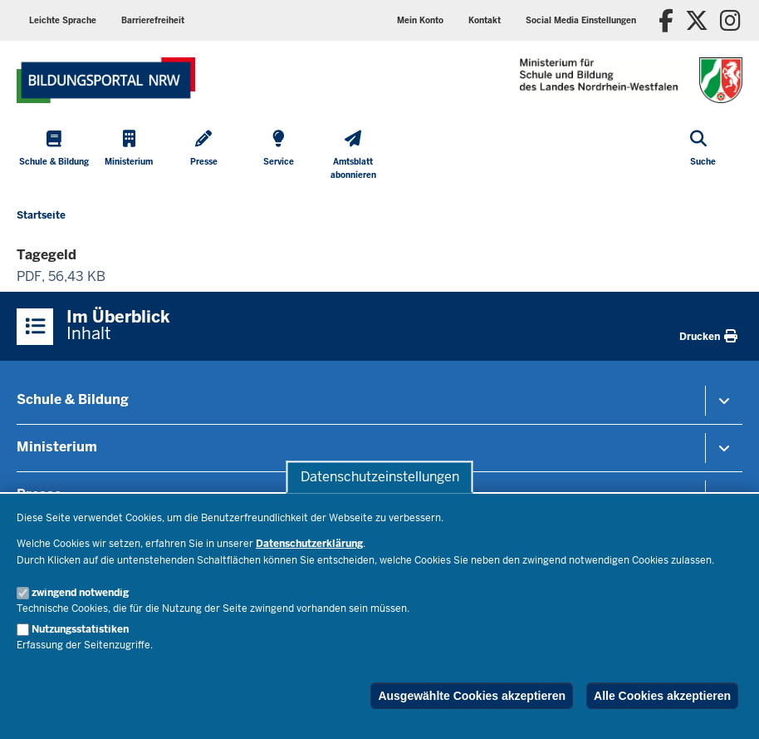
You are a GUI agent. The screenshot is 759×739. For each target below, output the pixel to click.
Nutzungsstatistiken (80, 629)
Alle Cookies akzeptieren (662, 695)
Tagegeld (46, 255)
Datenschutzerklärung (309, 543)
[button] (581, 20)
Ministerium (57, 447)
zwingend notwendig (80, 592)
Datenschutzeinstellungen (380, 476)
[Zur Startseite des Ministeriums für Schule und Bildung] (106, 80)
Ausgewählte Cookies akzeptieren (472, 695)
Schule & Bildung (73, 399)
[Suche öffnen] (703, 156)
